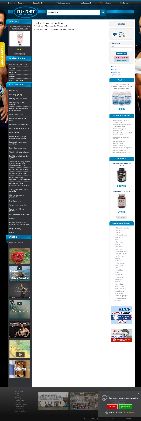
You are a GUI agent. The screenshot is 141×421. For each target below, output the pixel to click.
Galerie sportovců (63, 3)
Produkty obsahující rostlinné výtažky (19, 157)
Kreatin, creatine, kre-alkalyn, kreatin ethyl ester (19, 109)
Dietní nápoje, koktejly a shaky (19, 128)
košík (121, 32)
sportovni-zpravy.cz (121, 296)
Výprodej (12, 68)
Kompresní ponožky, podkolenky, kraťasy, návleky (19, 184)
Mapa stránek (19, 391)
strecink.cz (118, 233)
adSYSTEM (128, 419)
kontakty (115, 69)
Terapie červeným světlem (18, 205)
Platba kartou (125, 3)
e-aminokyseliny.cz (121, 251)
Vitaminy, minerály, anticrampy (19, 152)
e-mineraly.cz (119, 263)
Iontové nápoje (14, 132)
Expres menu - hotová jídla (18, 169)
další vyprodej (20, 54)
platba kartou (116, 75)
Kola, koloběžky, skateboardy (19, 215)
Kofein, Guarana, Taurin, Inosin (17, 119)
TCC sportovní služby (122, 228)
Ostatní (11, 233)
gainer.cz (118, 282)
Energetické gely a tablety (18, 148)
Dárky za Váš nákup (16, 80)
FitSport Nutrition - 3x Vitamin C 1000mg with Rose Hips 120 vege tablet (121, 86)
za (120, 36)
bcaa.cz (117, 240)
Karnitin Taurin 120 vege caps (122, 148)
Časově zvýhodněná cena (18, 64)
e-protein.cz (119, 275)
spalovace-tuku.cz (121, 235)
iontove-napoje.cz (121, 254)
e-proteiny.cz (119, 256)
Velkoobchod (86, 3)
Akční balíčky (14, 72)
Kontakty (21, 3)
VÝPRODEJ (14, 22)
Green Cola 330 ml (119, 145)
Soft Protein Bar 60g (119, 150)
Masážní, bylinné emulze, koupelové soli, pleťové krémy (19, 224)
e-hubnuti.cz (119, 300)
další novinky (121, 217)
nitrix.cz (117, 258)
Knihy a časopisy (15, 229)
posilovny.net (119, 286)
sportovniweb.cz (120, 298)
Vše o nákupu (106, 3)
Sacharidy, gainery (15, 95)
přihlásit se (121, 53)
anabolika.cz (119, 237)
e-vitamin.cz (119, 265)
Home (17, 393)
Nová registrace (122, 61)
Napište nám (19, 400)
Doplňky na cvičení (15, 201)
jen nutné (112, 407)
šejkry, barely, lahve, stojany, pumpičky (19, 190)
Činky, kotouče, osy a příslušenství (16, 196)
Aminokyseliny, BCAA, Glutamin (17, 103)
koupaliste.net (119, 291)
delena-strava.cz (120, 289)
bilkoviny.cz (119, 242)
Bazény (12, 219)
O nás (10, 3)
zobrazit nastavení (115, 412)
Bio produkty (13, 91)
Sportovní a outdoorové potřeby (17, 210)
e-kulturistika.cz (120, 230)
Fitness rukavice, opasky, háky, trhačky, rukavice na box (19, 178)
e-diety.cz (118, 261)
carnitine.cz (119, 247)
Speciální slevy (38, 3)
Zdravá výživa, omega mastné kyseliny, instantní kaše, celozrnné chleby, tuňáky (19, 163)
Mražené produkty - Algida (18, 173)
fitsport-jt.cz (119, 284)
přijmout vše (125, 407)
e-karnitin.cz (119, 277)
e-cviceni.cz (119, 293)
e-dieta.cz (118, 272)
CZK (119, 24)
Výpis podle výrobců (16, 243)
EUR (123, 24)
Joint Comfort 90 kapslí (121, 191)
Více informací (129, 412)
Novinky (12, 76)
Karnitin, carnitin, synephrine (19, 124)
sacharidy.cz (119, 270)
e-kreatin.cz (119, 279)
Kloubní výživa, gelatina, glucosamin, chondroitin (17, 137)
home (114, 66)
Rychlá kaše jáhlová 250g (121, 152)
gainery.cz (118, 244)
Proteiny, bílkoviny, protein (18, 99)
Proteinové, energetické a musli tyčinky (18, 143)
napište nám (116, 72)
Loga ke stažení (20, 411)
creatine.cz (118, 249)
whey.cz (117, 268)
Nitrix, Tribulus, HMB (16, 114)
